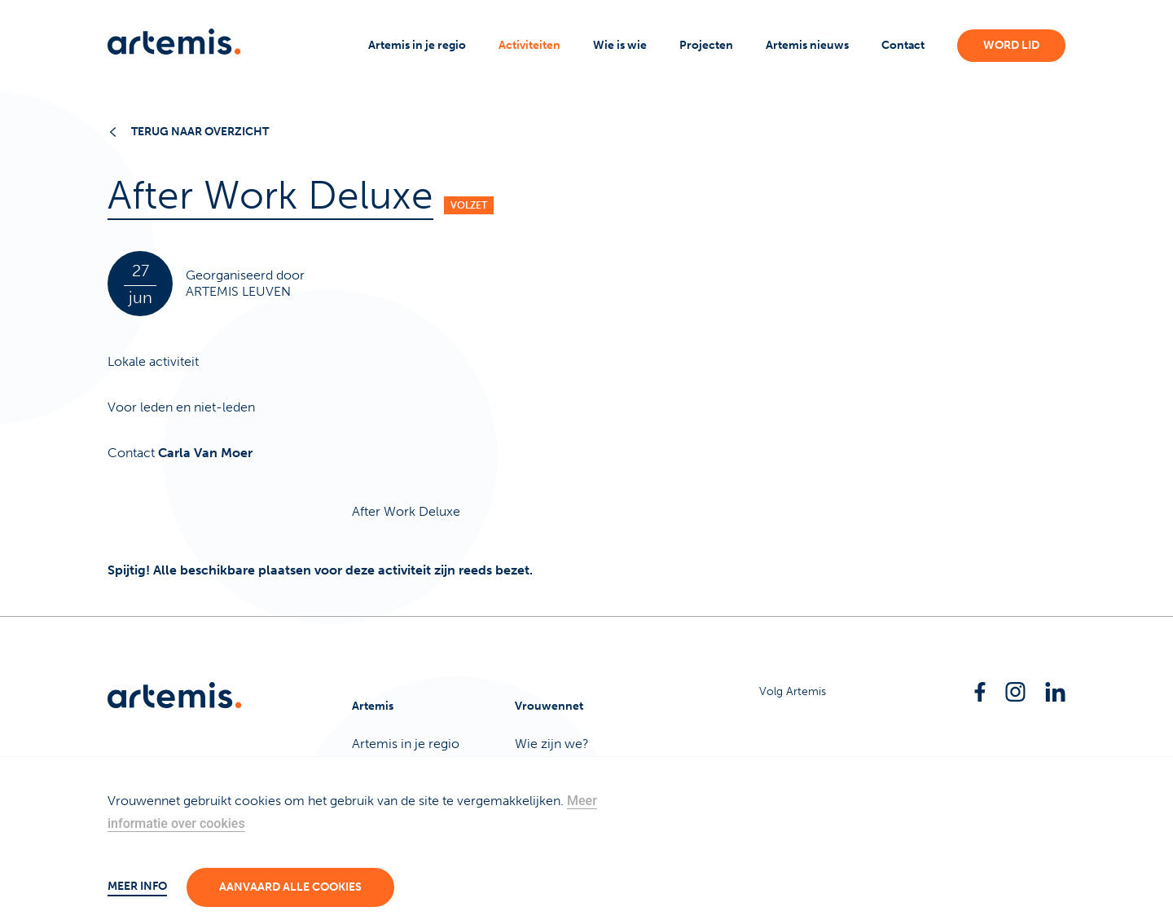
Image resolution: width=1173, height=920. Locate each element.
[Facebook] (980, 692)
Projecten (706, 45)
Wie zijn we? (552, 743)
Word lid (1011, 45)
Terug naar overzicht (190, 132)
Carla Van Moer (205, 452)
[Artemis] (174, 42)
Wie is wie (620, 45)
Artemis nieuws (807, 45)
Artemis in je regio (417, 45)
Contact (903, 45)
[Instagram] (1015, 692)
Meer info (137, 886)
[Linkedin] (1055, 692)
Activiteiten (529, 45)
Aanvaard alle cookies (290, 887)
